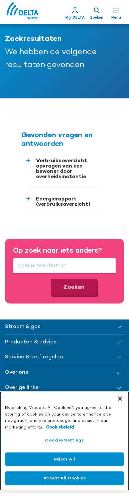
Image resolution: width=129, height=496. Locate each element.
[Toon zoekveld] (96, 12)
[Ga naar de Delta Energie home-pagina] (22, 12)
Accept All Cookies (64, 478)
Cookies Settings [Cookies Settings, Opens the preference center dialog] (64, 440)
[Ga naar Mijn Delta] (75, 12)
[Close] (120, 398)
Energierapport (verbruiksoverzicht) (63, 201)
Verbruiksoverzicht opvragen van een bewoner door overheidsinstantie (61, 169)
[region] (64, 441)
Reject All (64, 459)
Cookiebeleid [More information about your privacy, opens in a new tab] (60, 427)
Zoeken (74, 287)
